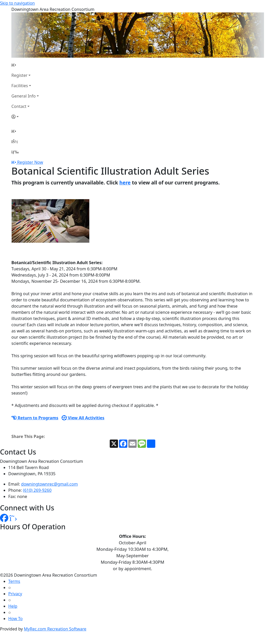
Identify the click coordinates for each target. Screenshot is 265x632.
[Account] (25, 116)
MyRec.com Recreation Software (55, 629)
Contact (18, 106)
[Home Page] (25, 65)
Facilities (19, 85)
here (125, 182)
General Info (23, 96)
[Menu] (15, 152)
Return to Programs (34, 418)
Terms (14, 581)
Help (12, 606)
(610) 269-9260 (37, 490)
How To (15, 618)
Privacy (15, 594)
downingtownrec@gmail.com (49, 484)
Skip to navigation (17, 3)
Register (19, 75)
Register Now (30, 162)
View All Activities (83, 418)
